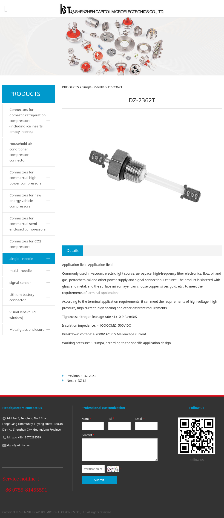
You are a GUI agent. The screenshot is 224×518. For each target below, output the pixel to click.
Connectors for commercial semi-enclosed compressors (27, 223)
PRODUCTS (70, 87)
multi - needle (20, 270)
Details (73, 250)
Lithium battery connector (21, 297)
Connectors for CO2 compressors (25, 244)
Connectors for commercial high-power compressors (25, 177)
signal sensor (20, 282)
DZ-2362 (90, 376)
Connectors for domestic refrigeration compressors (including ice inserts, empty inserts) (27, 120)
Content (88, 435)
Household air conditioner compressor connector (20, 151)
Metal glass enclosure (26, 329)
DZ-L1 (82, 380)
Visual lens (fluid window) (22, 315)
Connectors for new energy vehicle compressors (25, 200)
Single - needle (21, 258)
